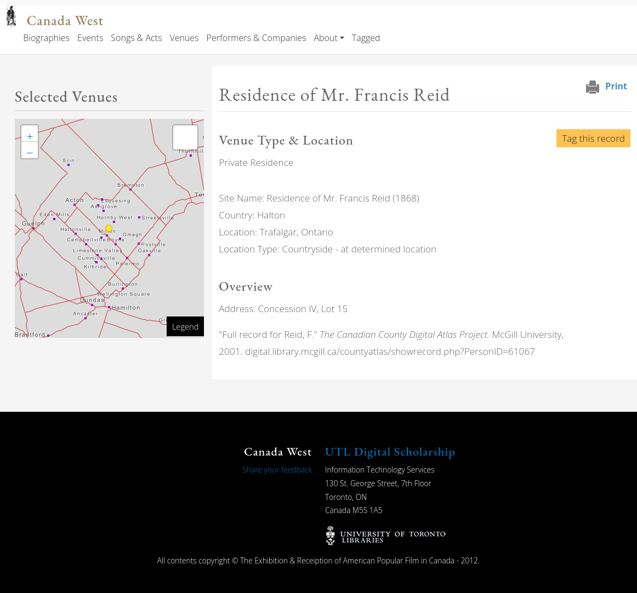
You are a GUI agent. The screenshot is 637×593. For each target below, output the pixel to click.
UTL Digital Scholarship (390, 451)
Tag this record (593, 138)
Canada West (65, 20)
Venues (183, 38)
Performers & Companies (256, 38)
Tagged (366, 38)
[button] (29, 133)
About (325, 38)
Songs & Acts (136, 38)
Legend (185, 326)
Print (616, 86)
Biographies (46, 38)
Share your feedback (277, 469)
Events (90, 38)
